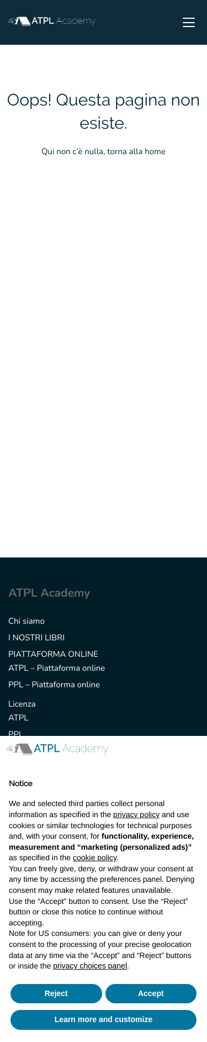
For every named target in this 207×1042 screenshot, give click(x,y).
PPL (15, 734)
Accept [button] (151, 993)
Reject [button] (56, 993)
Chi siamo (26, 621)
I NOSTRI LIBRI (36, 638)
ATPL (18, 718)
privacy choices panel (90, 965)
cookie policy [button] (94, 857)
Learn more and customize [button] (103, 1019)
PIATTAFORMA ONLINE (53, 654)
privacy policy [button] (136, 814)
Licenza (22, 704)
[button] (192, 753)
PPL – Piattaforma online (54, 685)
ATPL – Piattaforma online (56, 668)
